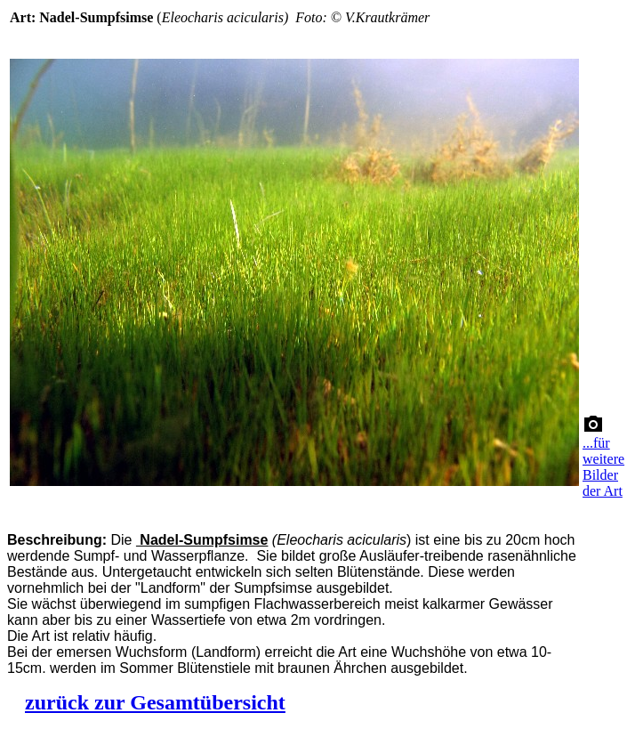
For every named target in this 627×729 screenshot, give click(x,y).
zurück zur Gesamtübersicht (155, 702)
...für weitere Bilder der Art (603, 466)
